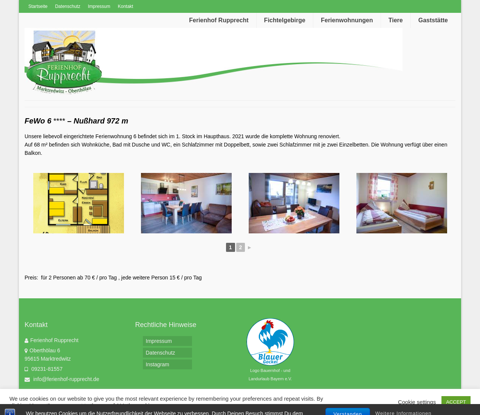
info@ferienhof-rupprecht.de (62, 379)
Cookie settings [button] (417, 402)
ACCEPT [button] (456, 402)
